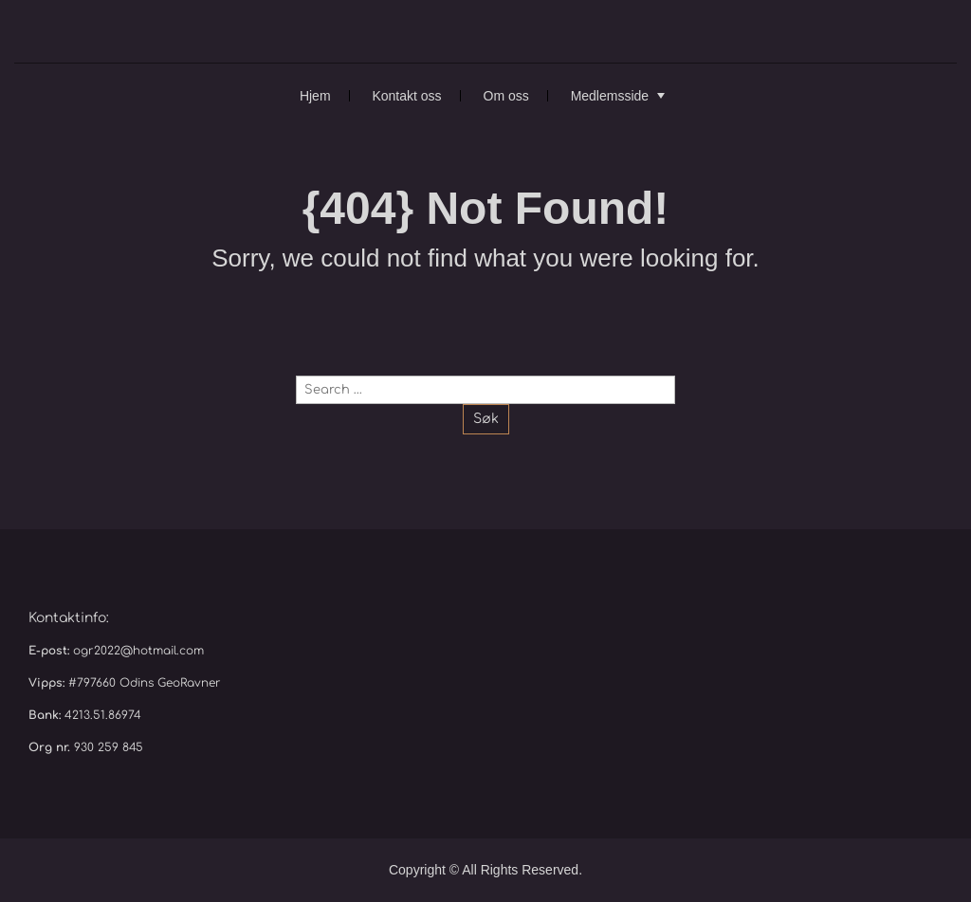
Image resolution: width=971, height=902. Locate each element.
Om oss (506, 95)
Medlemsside (610, 95)
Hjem (315, 95)
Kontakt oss (406, 95)
